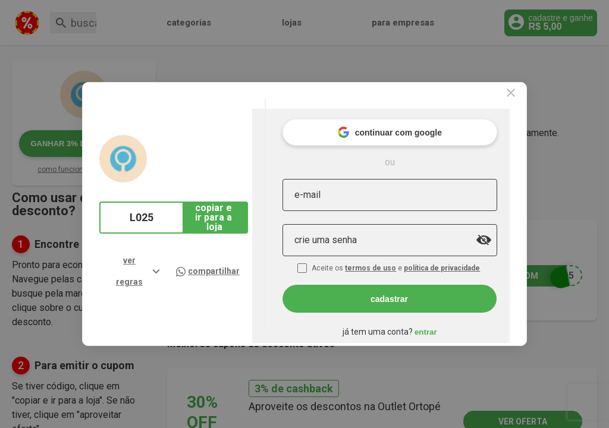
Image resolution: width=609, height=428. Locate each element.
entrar (452, 318)
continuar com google (416, 118)
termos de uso (398, 254)
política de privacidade (470, 254)
